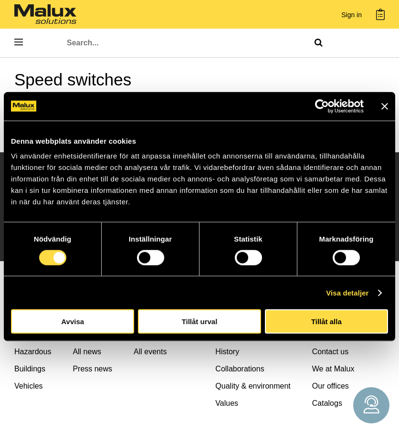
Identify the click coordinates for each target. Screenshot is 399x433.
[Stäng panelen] (384, 106)
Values (226, 403)
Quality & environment (252, 386)
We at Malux (333, 369)
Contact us (330, 352)
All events (150, 352)
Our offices (330, 386)
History (227, 352)
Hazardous (32, 352)
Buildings (29, 369)
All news (87, 352)
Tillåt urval (200, 321)
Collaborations (239, 369)
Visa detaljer (347, 292)
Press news (92, 369)
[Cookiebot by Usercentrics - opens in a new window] (322, 106)
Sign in (351, 15)
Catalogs (327, 403)
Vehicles (28, 386)
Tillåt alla (326, 321)
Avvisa (72, 321)
